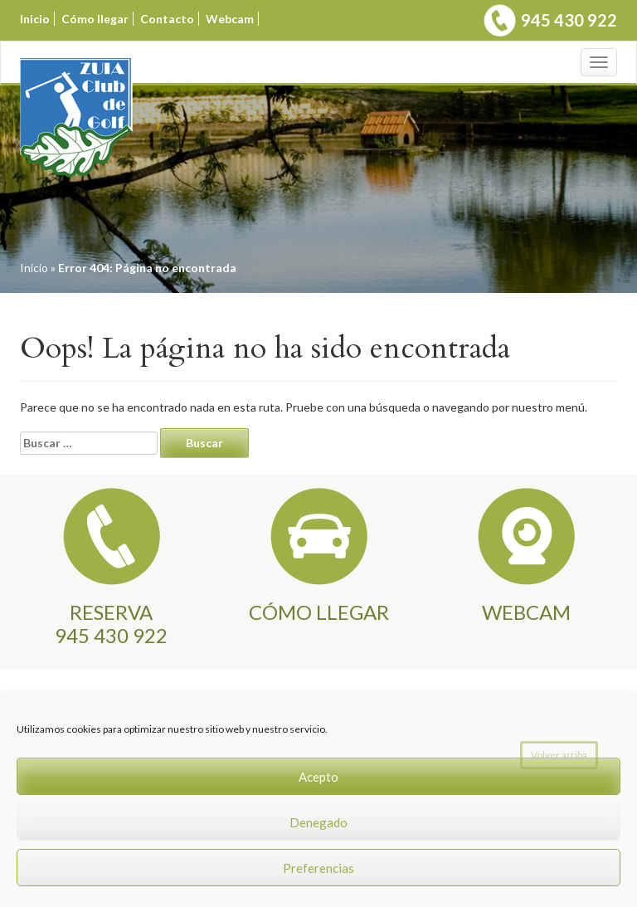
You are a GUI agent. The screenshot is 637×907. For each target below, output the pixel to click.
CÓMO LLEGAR (319, 612)
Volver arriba (559, 755)
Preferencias (318, 868)
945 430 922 (569, 20)
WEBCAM (526, 612)
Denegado (318, 822)
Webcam (230, 19)
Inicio (35, 19)
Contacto (167, 19)
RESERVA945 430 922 (111, 623)
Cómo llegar (95, 19)
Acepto (318, 776)
